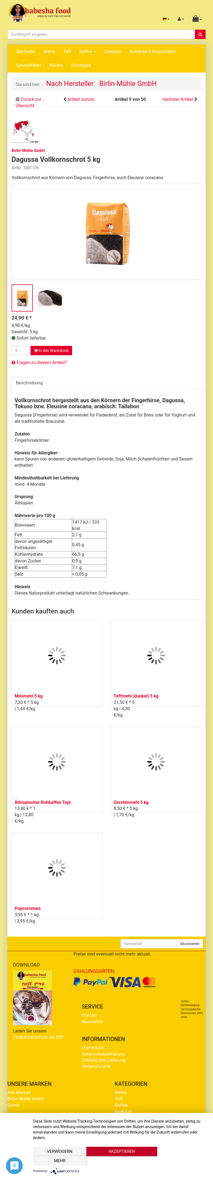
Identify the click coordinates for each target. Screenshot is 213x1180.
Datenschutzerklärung (103, 1054)
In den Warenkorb (51, 350)
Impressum (93, 1047)
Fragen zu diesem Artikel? (39, 362)
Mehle (49, 51)
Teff (67, 51)
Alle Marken (19, 1092)
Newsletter (92, 1021)
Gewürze (113, 51)
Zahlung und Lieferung (103, 1060)
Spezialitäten (28, 65)
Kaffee (88, 51)
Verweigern (59, 1161)
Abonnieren (190, 944)
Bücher (56, 65)
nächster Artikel (178, 99)
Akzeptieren (120, 1161)
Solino (13, 1105)
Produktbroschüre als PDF (38, 1037)
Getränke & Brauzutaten (153, 51)
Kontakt (89, 1015)
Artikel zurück (80, 99)
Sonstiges (81, 65)
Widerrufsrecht (96, 1066)
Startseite (25, 51)
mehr (181, 1161)
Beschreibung (29, 382)
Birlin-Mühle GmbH (25, 1098)
